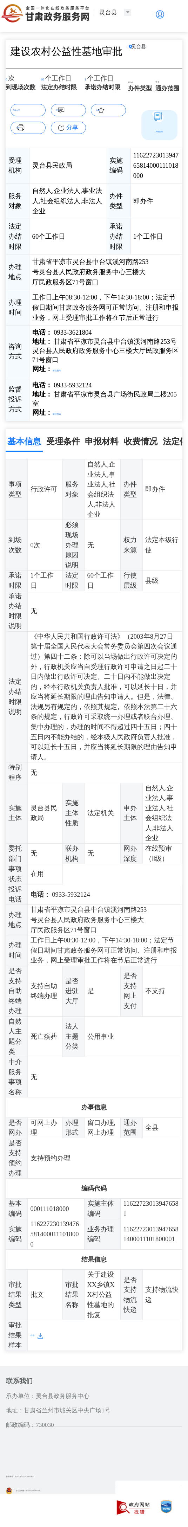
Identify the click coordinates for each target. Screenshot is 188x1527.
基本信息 (24, 438)
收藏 (112, 109)
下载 (32, 126)
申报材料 (102, 438)
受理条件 (63, 438)
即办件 (137, 80)
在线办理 (28, 109)
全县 (162, 80)
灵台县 (148, 50)
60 (46, 79)
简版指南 (159, 130)
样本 (37, 1332)
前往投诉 (66, 411)
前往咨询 (66, 369)
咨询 (72, 109)
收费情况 (140, 438)
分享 (72, 127)
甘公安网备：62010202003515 (50, 1487)
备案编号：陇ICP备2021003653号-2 (52, 1473)
